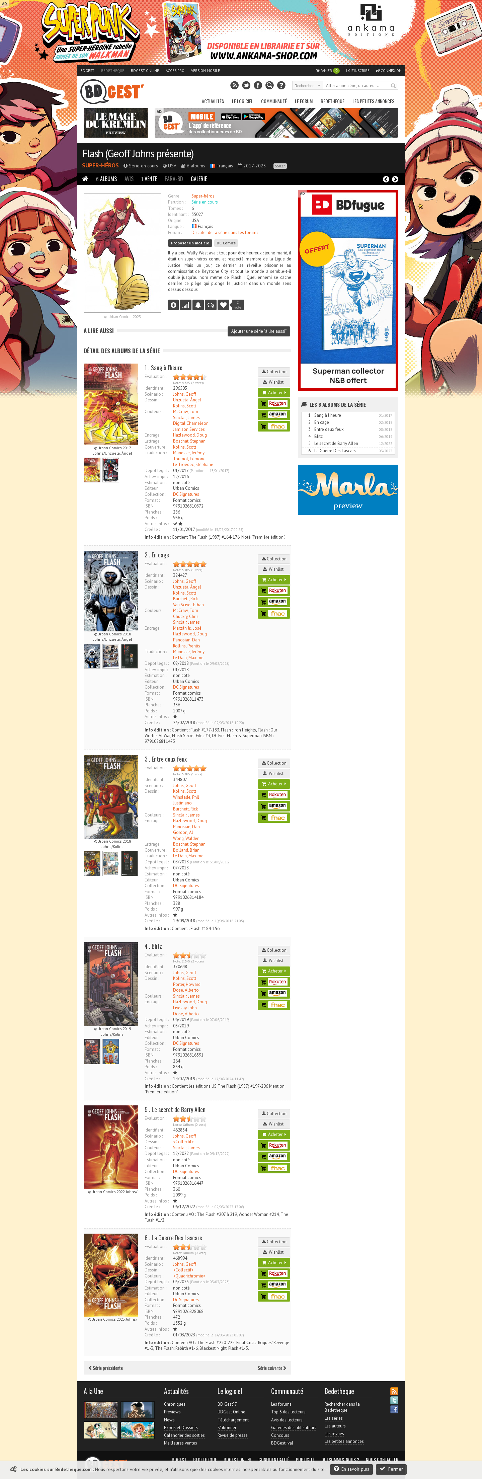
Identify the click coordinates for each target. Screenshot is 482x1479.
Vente (149, 179)
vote (237, 305)
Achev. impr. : (156, 476)
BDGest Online (145, 70)
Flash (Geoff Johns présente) (137, 153)
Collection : (155, 494)
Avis (129, 179)
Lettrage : (153, 441)
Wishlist (274, 382)
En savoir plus (351, 1469)
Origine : (175, 220)
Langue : (175, 226)
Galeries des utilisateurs (293, 1427)
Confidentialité (273, 1459)
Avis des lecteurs (287, 1420)
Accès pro (175, 70)
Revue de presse (233, 1435)
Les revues (334, 1433)
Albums (106, 179)
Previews (172, 1412)
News (169, 1420)
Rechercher (393, 86)
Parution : (176, 202)
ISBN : (150, 506)
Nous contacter (382, 1459)
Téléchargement (233, 1420)
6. (310, 451)
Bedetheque (112, 70)
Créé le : (152, 529)
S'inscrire (358, 70)
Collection (274, 372)
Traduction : (156, 453)
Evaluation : (155, 376)
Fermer (391, 1469)
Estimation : (155, 482)
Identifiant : (178, 214)
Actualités (213, 100)
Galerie (199, 179)
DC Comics (226, 242)
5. (310, 443)
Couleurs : (154, 411)
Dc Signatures (186, 1300)
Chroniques (174, 1404)
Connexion (389, 70)
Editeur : (152, 488)
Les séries (334, 1418)
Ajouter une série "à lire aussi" (259, 331)
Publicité (305, 1459)
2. (310, 422)
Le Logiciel (242, 100)
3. (310, 429)
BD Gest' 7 (227, 1404)
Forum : (175, 232)
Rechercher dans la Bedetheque (342, 1407)
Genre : (174, 196)
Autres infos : (157, 524)
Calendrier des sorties (184, 1435)
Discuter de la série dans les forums (224, 232)
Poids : (151, 518)
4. (310, 436)
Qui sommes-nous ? (340, 1459)
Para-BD (174, 179)
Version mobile (205, 70)
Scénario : (154, 394)
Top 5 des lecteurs (288, 1412)
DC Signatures (186, 494)
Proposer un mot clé (190, 242)
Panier (328, 71)
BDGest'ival (282, 1443)
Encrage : (153, 435)
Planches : (154, 512)
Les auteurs (335, 1426)
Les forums (281, 1404)
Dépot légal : (157, 470)
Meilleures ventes (180, 1443)
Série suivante (272, 1367)
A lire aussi (99, 330)
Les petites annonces (373, 100)
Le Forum (304, 100)
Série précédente (106, 1367)
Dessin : (152, 400)
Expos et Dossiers (181, 1427)
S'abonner (227, 1427)
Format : (152, 500)
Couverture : (156, 447)
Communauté (274, 100)
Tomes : (175, 208)
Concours (280, 1435)
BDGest (87, 70)
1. (310, 415)
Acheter (274, 392)
